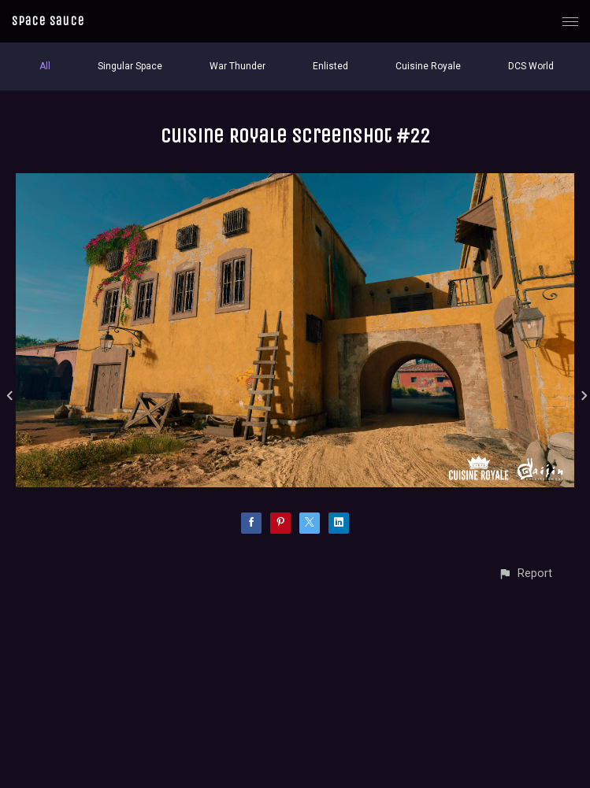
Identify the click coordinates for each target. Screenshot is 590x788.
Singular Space (130, 66)
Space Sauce (48, 20)
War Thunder (237, 66)
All (44, 66)
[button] (525, 573)
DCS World (531, 66)
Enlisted (330, 66)
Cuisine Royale (428, 66)
